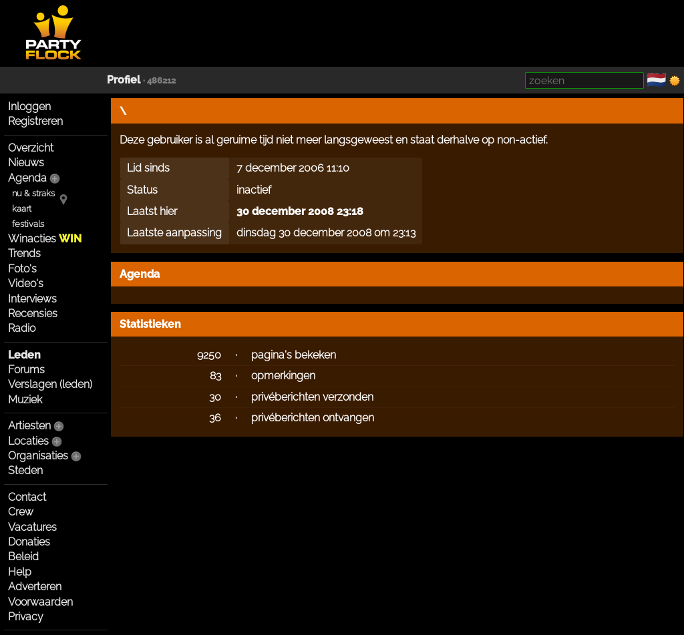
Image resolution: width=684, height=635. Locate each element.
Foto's (22, 268)
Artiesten (29, 425)
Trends (24, 253)
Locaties (28, 441)
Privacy (25, 616)
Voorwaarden (40, 602)
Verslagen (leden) (50, 384)
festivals (28, 224)
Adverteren (34, 586)
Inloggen (29, 106)
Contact (27, 497)
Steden (25, 470)
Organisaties (38, 455)
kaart (21, 209)
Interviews (32, 298)
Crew (20, 511)
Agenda (27, 178)
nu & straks (33, 193)
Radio (21, 328)
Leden (24, 355)
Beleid (23, 556)
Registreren (35, 121)
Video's (25, 283)
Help (19, 572)
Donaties (29, 542)
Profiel (123, 79)
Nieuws (26, 162)
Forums (26, 369)
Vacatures (32, 527)
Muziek (25, 399)
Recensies (32, 313)
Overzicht (30, 148)
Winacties (44, 238)
